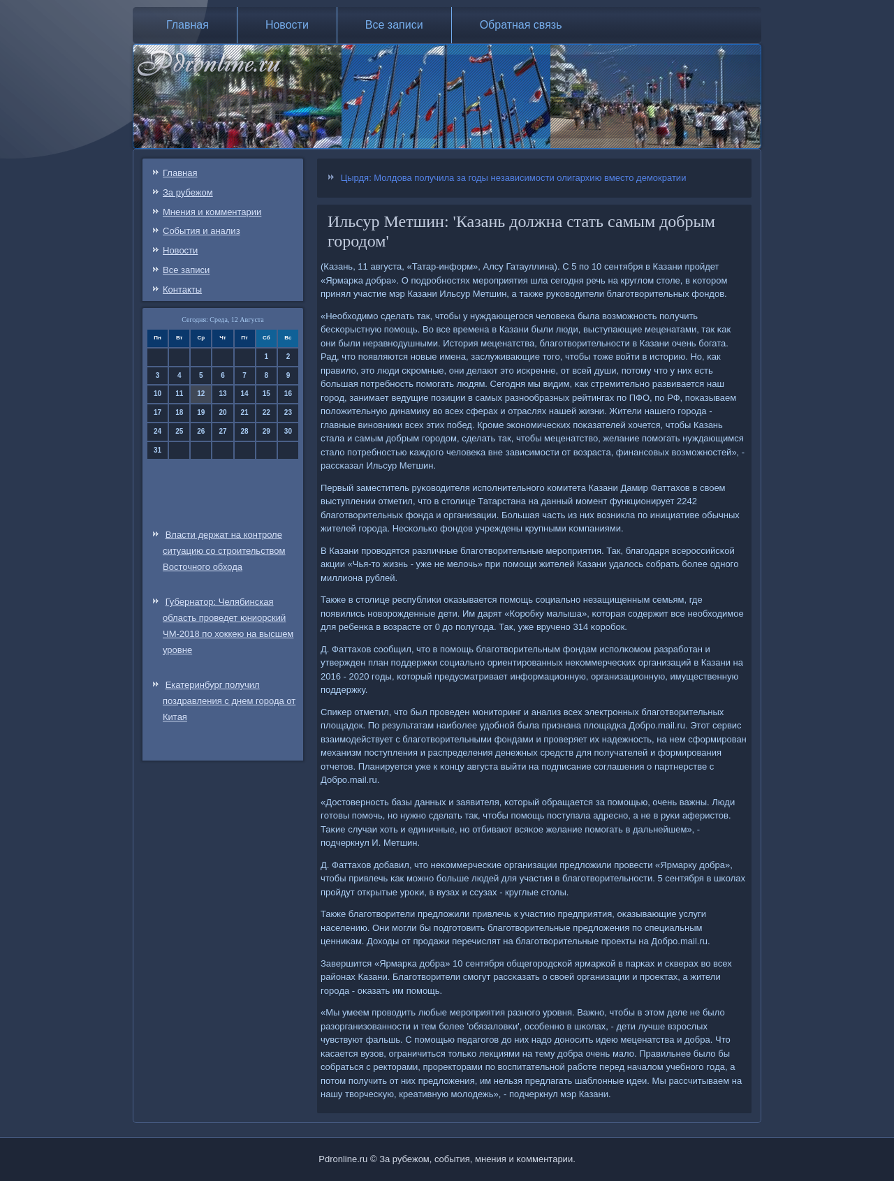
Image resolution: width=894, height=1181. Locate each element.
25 (179, 431)
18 (179, 412)
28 (245, 431)
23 (288, 412)
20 (222, 412)
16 (288, 393)
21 (245, 412)
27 (222, 431)
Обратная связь (521, 25)
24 (157, 431)
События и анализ (201, 231)
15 (266, 393)
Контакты (182, 289)
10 (157, 393)
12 (201, 393)
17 (157, 412)
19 (201, 412)
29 (266, 431)
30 (288, 431)
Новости (287, 25)
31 (157, 450)
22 (266, 412)
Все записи (394, 25)
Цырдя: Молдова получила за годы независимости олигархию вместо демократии (514, 178)
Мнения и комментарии (212, 212)
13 (222, 393)
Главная (187, 25)
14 (245, 393)
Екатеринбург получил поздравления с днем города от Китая (229, 701)
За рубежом (188, 192)
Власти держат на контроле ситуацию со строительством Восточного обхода (224, 550)
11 (179, 393)
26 (201, 431)
